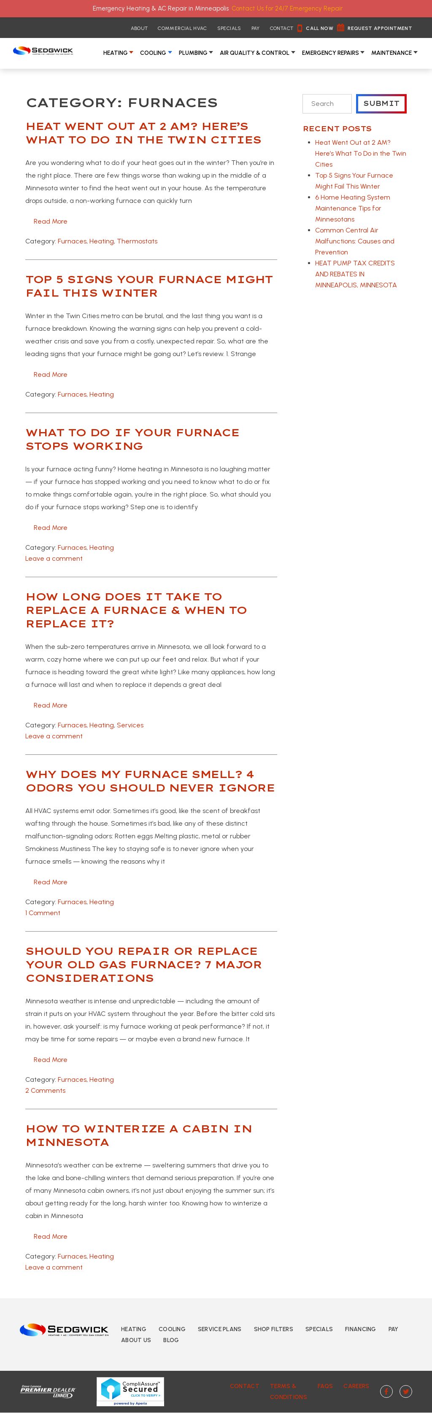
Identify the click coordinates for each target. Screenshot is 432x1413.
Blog (171, 1340)
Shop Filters (273, 1329)
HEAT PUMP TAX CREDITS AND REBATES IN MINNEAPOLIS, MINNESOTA (356, 274)
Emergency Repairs (330, 53)
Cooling (153, 53)
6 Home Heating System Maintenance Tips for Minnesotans (352, 208)
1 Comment (42, 913)
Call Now (319, 28)
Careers (355, 1386)
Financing (360, 1329)
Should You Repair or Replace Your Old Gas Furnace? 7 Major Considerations (143, 964)
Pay (255, 28)
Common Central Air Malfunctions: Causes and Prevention (354, 241)
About (139, 28)
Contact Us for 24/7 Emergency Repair (287, 8)
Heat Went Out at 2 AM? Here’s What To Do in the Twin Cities (360, 153)
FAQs (323, 1386)
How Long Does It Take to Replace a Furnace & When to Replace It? (135, 610)
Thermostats (137, 241)
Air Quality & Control (254, 53)
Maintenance (391, 53)
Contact (282, 28)
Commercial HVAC (182, 28)
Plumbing (193, 53)
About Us (136, 1340)
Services (130, 725)
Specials (229, 28)
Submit (381, 104)
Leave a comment (54, 558)
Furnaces (72, 241)
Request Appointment (380, 28)
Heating (115, 53)
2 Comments (45, 1090)
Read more (51, 221)
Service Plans (220, 1329)
